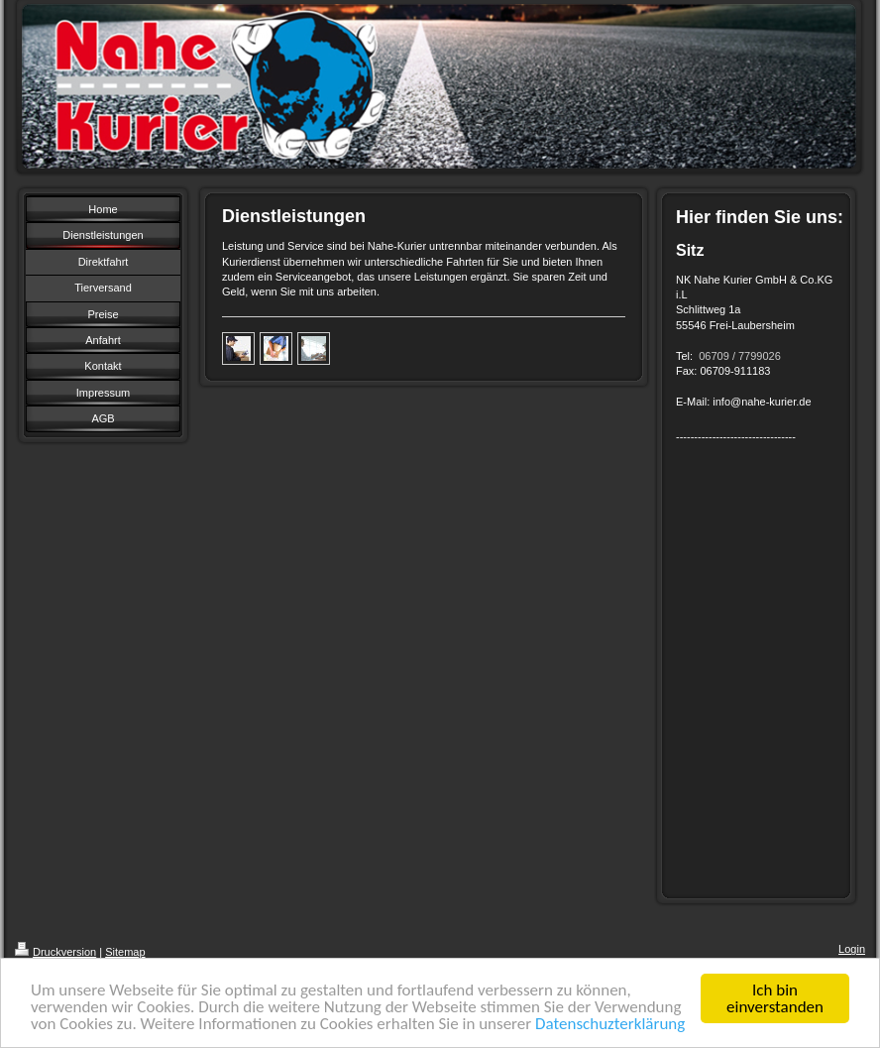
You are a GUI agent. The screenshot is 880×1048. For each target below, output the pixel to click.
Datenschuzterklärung (610, 1024)
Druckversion (55, 952)
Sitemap (125, 952)
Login (851, 949)
